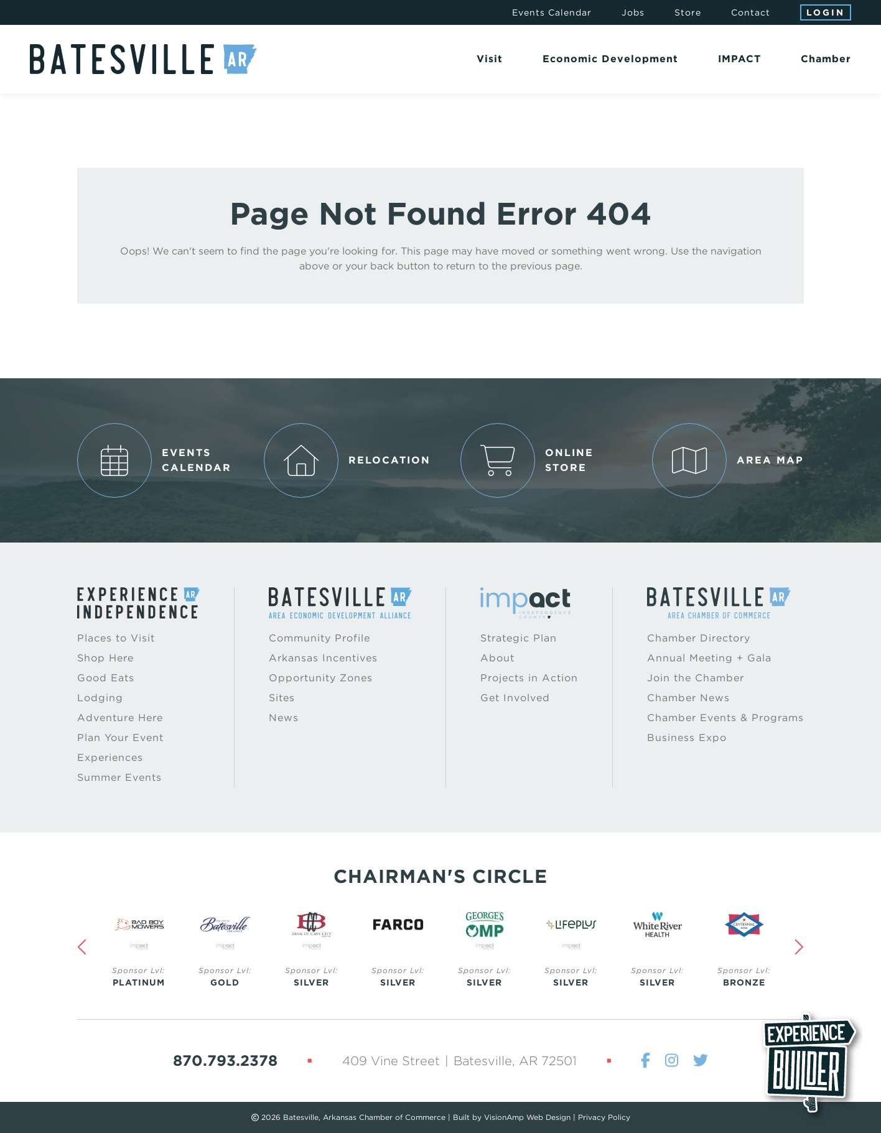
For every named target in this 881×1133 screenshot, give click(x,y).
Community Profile (319, 638)
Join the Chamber (695, 678)
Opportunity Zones (321, 678)
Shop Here (105, 658)
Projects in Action (529, 678)
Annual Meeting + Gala (709, 658)
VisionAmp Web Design (527, 1117)
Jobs (633, 12)
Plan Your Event (120, 738)
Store (687, 12)
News (284, 718)
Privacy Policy (604, 1117)
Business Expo (687, 738)
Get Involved (515, 698)
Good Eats (105, 678)
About (497, 658)
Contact (750, 12)
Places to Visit (116, 638)
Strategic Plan (518, 638)
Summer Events (119, 777)
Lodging (100, 698)
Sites (282, 698)
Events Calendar (552, 12)
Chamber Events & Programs (725, 718)
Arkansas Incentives (323, 658)
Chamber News (688, 698)
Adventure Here (120, 718)
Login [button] (825, 12)
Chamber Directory (698, 638)
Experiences (110, 757)
